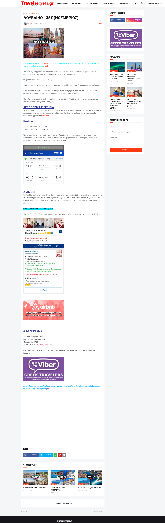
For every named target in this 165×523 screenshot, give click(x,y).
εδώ (46, 66)
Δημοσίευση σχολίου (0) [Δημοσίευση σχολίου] (63, 503)
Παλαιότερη (98, 511)
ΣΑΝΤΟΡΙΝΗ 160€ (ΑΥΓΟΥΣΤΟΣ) (58, 489)
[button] (136, 3)
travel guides (92, 3)
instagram (48, 63)
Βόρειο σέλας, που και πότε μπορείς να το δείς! (116, 76)
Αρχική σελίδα (28, 13)
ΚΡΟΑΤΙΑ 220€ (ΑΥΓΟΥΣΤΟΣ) (89, 488)
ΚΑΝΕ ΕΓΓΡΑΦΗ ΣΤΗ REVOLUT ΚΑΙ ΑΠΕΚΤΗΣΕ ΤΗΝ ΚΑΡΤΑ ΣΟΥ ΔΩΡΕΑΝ (116, 103)
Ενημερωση (123, 3)
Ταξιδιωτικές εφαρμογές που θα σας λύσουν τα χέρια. (134, 102)
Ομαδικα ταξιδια (155, 3)
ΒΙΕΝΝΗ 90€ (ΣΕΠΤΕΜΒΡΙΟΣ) (34, 488)
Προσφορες (76, 3)
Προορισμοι (108, 3)
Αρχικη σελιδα (62, 3)
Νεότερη (25, 511)
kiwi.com (45, 116)
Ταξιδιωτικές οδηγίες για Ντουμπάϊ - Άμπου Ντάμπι (133, 77)
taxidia (38, 13)
